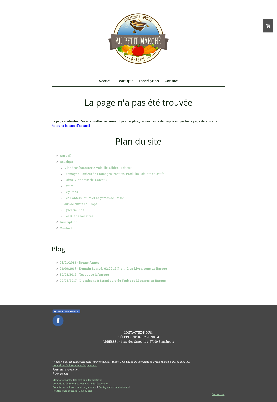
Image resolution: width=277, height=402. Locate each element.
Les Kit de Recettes (78, 216)
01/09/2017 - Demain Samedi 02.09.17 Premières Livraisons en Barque (113, 268)
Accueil (105, 80)
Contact (172, 80)
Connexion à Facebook (66, 311)
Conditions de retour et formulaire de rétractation (81, 383)
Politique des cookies (65, 390)
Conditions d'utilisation (87, 379)
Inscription (149, 80)
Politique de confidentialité (113, 387)
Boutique (125, 80)
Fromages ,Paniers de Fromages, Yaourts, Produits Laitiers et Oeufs (114, 174)
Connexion (218, 394)
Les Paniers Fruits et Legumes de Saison (94, 198)
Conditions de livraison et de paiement (75, 365)
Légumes (71, 192)
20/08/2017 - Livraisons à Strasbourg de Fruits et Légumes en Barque (113, 281)
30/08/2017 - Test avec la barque (84, 274)
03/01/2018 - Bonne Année (79, 262)
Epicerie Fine (74, 210)
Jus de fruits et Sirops (80, 204)
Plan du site (85, 390)
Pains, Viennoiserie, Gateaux (86, 180)
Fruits (68, 186)
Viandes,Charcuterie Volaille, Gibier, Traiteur (98, 168)
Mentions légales (63, 379)
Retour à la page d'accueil (71, 126)
